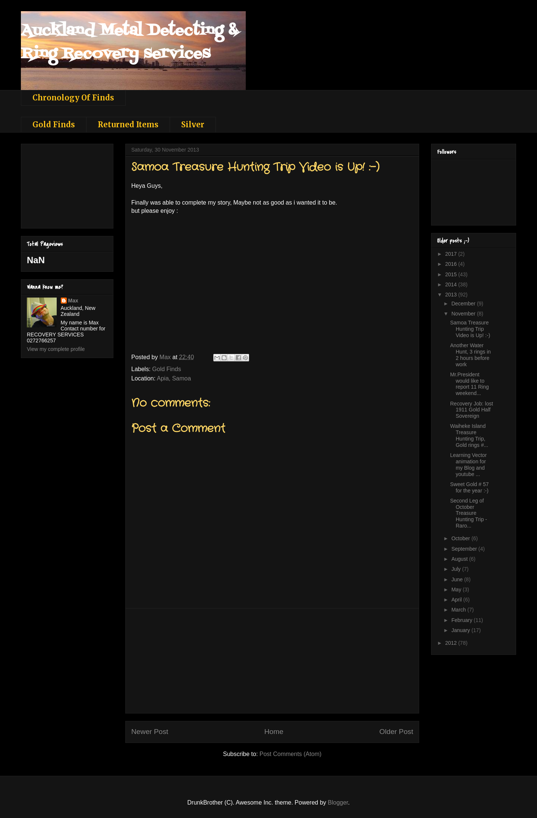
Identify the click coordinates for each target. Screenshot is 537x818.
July (456, 569)
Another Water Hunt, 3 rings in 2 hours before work (470, 354)
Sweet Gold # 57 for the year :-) (469, 487)
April (457, 600)
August (460, 559)
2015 (451, 274)
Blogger (338, 802)
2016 (451, 264)
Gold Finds (53, 124)
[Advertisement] (272, 660)
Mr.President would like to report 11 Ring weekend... (469, 383)
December (464, 304)
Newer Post (149, 731)
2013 (451, 295)
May (456, 589)
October (461, 538)
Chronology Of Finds (73, 97)
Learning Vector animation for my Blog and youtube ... (468, 464)
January (461, 630)
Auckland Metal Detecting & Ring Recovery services (129, 42)
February (462, 620)
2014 (451, 284)
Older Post (396, 731)
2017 (451, 254)
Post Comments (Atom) (290, 754)
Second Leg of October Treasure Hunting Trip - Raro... (468, 513)
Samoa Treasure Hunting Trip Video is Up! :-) (470, 329)
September (464, 549)
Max (73, 301)
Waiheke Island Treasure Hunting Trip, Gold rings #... (469, 435)
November (464, 314)
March (459, 610)
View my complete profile (56, 349)
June (457, 579)
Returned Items (128, 124)
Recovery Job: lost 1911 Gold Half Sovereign (471, 410)
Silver (192, 124)
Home (273, 731)
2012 (451, 643)
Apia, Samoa (174, 378)
